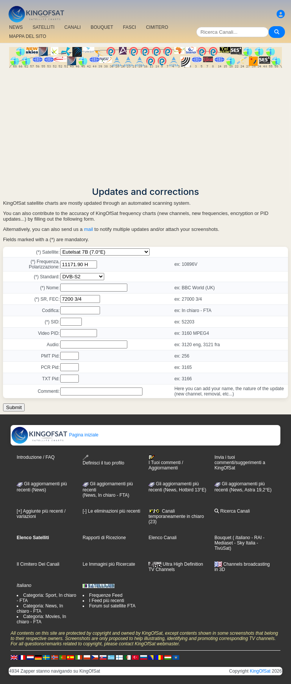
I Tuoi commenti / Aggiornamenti (166, 462)
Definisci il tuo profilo (103, 460)
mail (88, 229)
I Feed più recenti (106, 600)
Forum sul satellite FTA (112, 606)
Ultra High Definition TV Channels (176, 567)
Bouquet (223, 537)
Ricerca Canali (232, 511)
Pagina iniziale (55, 435)
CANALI (72, 27)
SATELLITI (44, 27)
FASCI (129, 27)
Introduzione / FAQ (36, 457)
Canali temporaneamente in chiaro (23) (176, 516)
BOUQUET (102, 27)
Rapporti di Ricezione (104, 537)
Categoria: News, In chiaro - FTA (40, 608)
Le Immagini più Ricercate (109, 564)
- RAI (256, 537)
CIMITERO (157, 27)
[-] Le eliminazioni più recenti (111, 511)
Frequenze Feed (105, 595)
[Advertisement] (145, 125)
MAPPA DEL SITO (27, 36)
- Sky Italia (244, 543)
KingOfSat (260, 671)
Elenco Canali (163, 537)
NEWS (16, 27)
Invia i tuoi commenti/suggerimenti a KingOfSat (239, 463)
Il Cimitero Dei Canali (38, 564)
